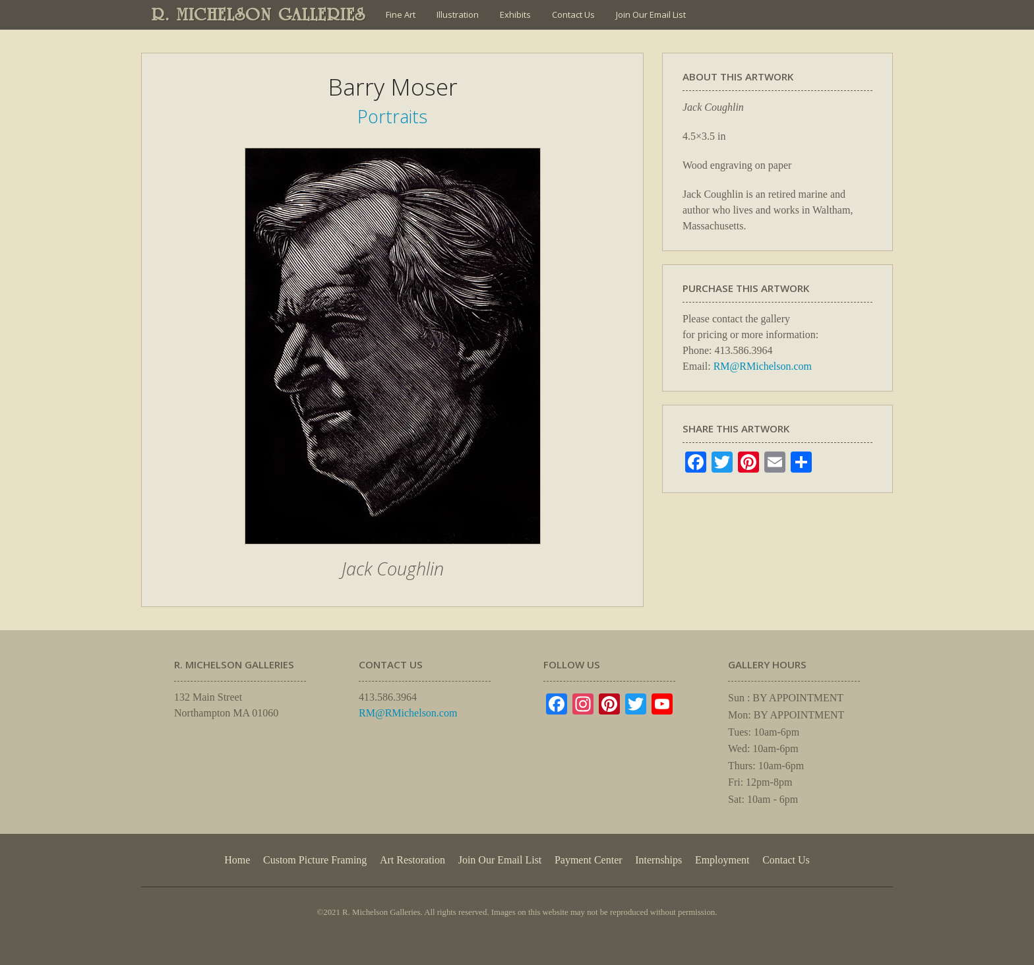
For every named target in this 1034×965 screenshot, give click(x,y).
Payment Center (589, 859)
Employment (722, 859)
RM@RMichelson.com (763, 366)
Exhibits (515, 14)
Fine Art (400, 14)
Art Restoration (412, 859)
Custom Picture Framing (315, 859)
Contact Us (573, 14)
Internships (658, 859)
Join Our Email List (651, 14)
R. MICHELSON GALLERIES (259, 14)
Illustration (458, 14)
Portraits (392, 116)
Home (237, 859)
